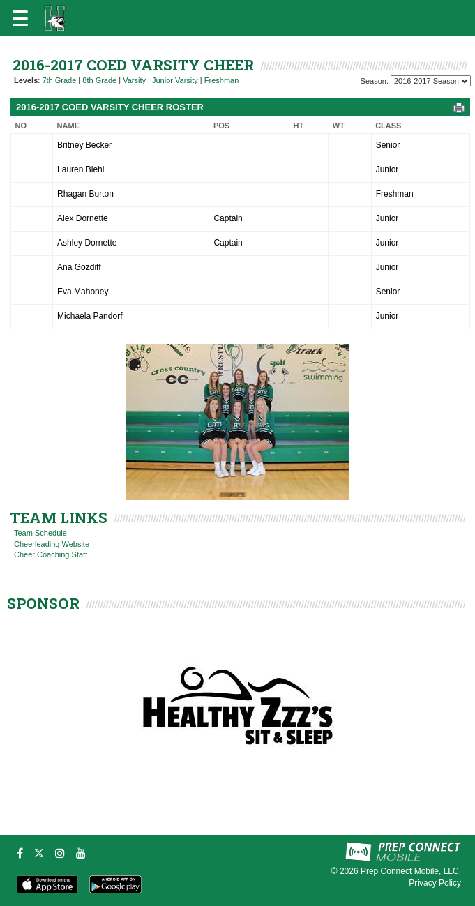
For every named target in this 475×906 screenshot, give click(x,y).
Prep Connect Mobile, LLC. (411, 871)
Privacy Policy (435, 883)
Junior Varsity (175, 80)
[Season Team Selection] (431, 80)
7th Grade (59, 80)
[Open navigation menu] (20, 18)
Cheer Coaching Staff (50, 554)
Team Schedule (40, 533)
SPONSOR (43, 603)
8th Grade (99, 80)
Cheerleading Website (51, 544)
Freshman (221, 80)
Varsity (134, 80)
